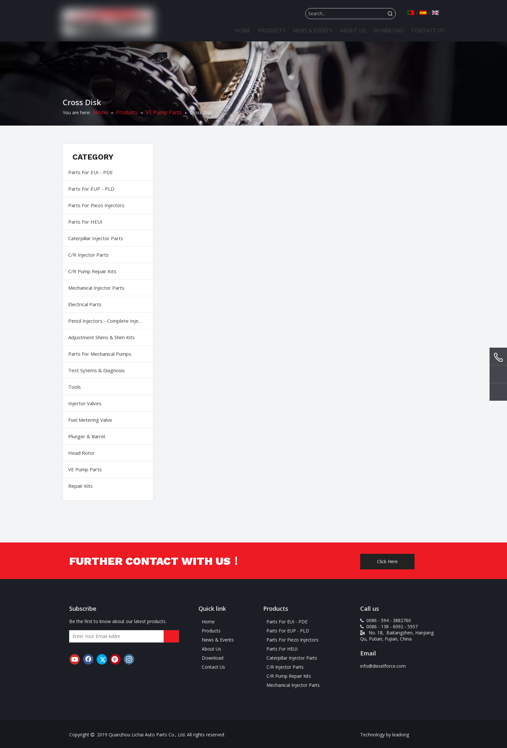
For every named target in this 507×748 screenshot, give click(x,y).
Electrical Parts (85, 304)
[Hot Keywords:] (390, 13)
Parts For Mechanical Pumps (99, 354)
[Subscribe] (171, 636)
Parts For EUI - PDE (90, 172)
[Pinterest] (115, 659)
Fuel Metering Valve (90, 420)
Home (208, 622)
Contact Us (213, 667)
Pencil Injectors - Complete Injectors (109, 321)
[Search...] (345, 13)
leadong (400, 734)
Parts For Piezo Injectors (96, 205)
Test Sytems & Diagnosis (96, 370)
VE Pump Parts (85, 469)
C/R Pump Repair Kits (92, 271)
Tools (74, 387)
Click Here (387, 561)
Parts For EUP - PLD (91, 188)
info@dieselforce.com (383, 666)
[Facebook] (88, 659)
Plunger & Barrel (86, 436)
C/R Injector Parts (88, 254)
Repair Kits (80, 486)
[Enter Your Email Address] (94, 636)
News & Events (218, 640)
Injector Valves (85, 403)
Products (211, 631)
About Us (211, 649)
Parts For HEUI (85, 221)
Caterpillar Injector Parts (95, 238)
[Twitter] (102, 659)
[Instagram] (129, 659)
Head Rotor (81, 453)
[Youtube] (75, 659)
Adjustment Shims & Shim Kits (101, 337)
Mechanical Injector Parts (96, 288)
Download (212, 658)
